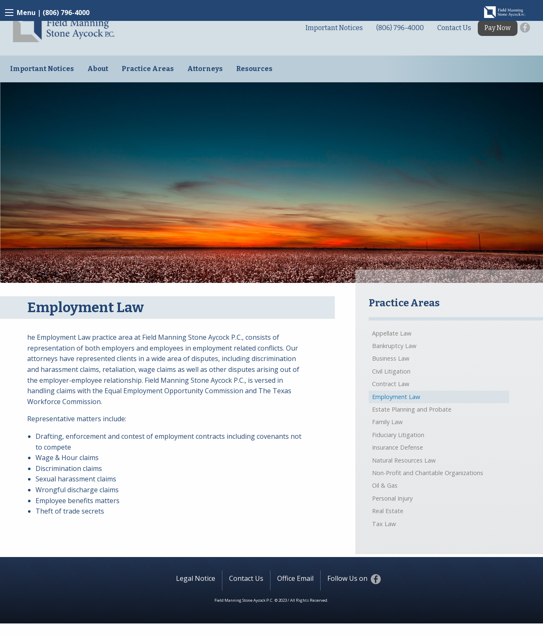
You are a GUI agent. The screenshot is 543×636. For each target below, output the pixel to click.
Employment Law (396, 397)
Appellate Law (391, 333)
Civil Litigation (391, 371)
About (97, 69)
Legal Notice (195, 578)
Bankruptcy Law (394, 346)
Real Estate (387, 511)
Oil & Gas (385, 485)
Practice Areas (148, 69)
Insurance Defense (397, 447)
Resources (254, 69)
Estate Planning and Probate (411, 409)
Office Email (295, 578)
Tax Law (384, 524)
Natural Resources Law (404, 460)
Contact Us (454, 28)
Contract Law (390, 384)
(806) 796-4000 (66, 12)
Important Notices (334, 28)
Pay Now (497, 28)
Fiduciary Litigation (398, 435)
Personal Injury (392, 498)
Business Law (390, 358)
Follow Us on (350, 579)
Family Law (387, 422)
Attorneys (205, 69)
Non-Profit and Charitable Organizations (427, 473)
